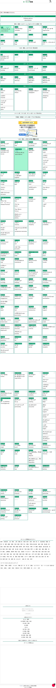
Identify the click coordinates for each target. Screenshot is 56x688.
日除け (2, 565)
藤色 (32, 565)
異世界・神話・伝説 (15, 551)
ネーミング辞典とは (28, 642)
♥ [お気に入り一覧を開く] (54, 685)
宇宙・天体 (9, 556)
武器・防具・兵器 (46, 551)
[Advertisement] (28, 7)
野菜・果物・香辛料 (17, 546)
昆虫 (11, 554)
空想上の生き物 (33, 544)
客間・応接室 (27, 568)
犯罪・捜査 (26, 633)
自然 (31, 541)
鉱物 (10, 549)
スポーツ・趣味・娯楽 (29, 556)
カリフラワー (37, 565)
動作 (2, 541)
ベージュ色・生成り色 (49, 565)
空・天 (27, 565)
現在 (2, 568)
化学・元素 (3, 554)
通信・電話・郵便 (19, 556)
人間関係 (8, 551)
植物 (42, 554)
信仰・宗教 (15, 554)
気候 (13, 568)
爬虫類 (40, 546)
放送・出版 (40, 544)
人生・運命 (11, 541)
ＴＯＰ (21, 685)
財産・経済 (26, 541)
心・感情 (36, 549)
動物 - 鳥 (20, 541)
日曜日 (10, 565)
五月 (39, 568)
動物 (12, 544)
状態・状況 (22, 554)
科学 (31, 559)
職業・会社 (28, 554)
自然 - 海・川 (36, 541)
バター (35, 568)
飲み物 (45, 544)
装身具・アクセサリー (26, 551)
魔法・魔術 (44, 549)
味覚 (8, 554)
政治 (40, 549)
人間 (16, 541)
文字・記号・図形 (36, 554)
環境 (6, 565)
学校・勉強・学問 (28, 549)
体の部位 (46, 554)
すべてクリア (28, 613)
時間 (31, 546)
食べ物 (16, 549)
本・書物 (36, 546)
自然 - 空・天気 (25, 559)
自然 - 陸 (21, 549)
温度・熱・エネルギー (16, 559)
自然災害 (6, 541)
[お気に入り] (12, 27)
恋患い (5, 568)
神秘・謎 (20, 565)
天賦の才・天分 (18, 568)
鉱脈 (9, 568)
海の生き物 (45, 546)
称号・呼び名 (26, 546)
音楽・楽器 (17, 544)
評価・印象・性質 (36, 551)
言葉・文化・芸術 (40, 556)
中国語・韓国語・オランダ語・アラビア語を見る (28, 117)
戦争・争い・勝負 (25, 544)
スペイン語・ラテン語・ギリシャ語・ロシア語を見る (28, 113)
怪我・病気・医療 (8, 546)
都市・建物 (7, 544)
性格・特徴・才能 (27, 637)
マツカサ (15, 565)
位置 (13, 549)
